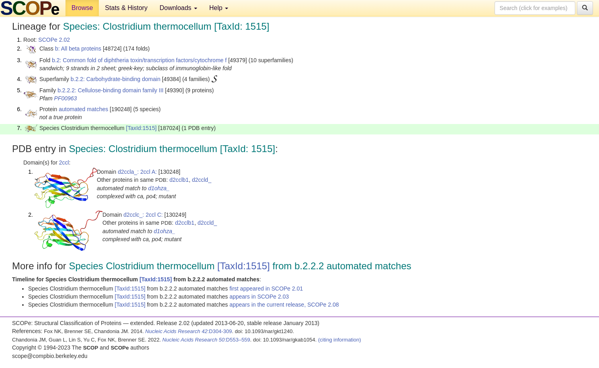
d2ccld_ (201, 180)
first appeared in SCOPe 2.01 (266, 288)
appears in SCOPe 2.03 (259, 296)
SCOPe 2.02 (54, 40)
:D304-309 (188, 331)
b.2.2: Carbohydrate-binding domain (115, 79)
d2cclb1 (179, 180)
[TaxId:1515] (141, 128)
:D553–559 (206, 340)
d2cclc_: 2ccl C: (143, 214)
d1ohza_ (159, 188)
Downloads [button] (178, 7)
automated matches (83, 109)
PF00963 (65, 98)
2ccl (64, 162)
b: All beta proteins (78, 48)
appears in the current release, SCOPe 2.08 (284, 304)
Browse (82, 7)
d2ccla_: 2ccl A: (137, 172)
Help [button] (218, 7)
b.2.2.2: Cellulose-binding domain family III (110, 90)
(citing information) (339, 340)
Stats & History (126, 7)
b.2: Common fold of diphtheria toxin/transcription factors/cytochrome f (139, 60)
